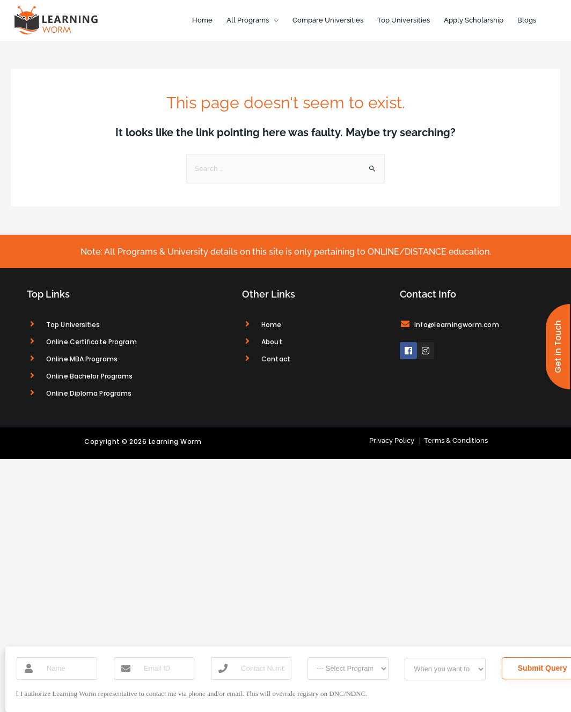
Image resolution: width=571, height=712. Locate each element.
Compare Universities (327, 20)
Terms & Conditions (454, 440)
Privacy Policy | (395, 440)
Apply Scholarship (473, 20)
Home (202, 20)
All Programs (247, 20)
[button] (558, 346)
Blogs (526, 20)
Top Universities (403, 20)
